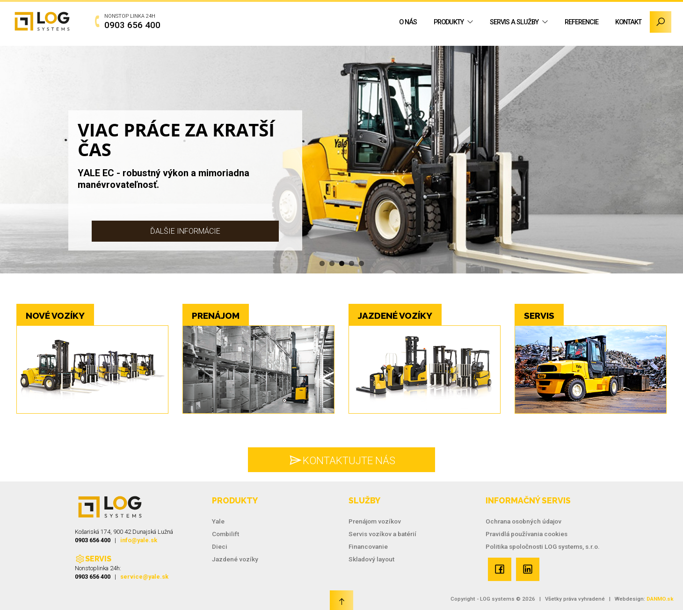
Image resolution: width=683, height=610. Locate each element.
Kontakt (628, 22)
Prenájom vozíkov (375, 521)
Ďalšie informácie (185, 231)
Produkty (449, 22)
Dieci (219, 546)
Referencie (581, 22)
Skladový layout (371, 559)
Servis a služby (514, 22)
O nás (408, 22)
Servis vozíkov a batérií (382, 534)
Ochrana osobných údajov (523, 521)
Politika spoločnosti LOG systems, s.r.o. (543, 546)
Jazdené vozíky (235, 559)
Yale (218, 521)
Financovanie (368, 546)
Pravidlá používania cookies (526, 534)
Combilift (225, 534)
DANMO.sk (660, 599)
